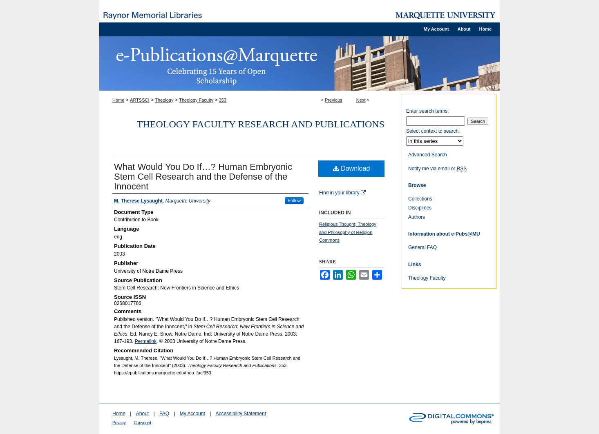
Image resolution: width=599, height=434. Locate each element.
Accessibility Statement (241, 413)
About (142, 413)
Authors (416, 217)
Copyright (142, 423)
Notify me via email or (437, 168)
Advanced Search (427, 155)
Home (118, 100)
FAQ (164, 413)
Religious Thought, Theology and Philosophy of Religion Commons (347, 232)
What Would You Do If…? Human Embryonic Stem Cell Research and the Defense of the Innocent (203, 176)
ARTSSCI (139, 100)
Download (351, 168)
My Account (192, 413)
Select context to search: (433, 131)
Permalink (145, 341)
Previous (333, 100)
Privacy (119, 423)
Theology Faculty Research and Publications (260, 124)
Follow (294, 200)
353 (222, 100)
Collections (420, 199)
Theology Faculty (196, 100)
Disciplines (419, 208)
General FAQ (422, 247)
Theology (164, 100)
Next (361, 100)
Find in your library (342, 193)
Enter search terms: (427, 111)
